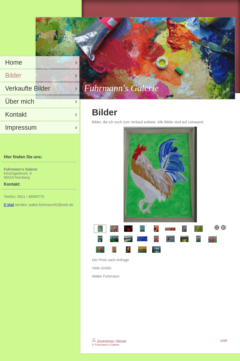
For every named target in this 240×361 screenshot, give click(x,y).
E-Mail (9, 205)
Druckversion (103, 340)
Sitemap (121, 340)
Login (223, 340)
